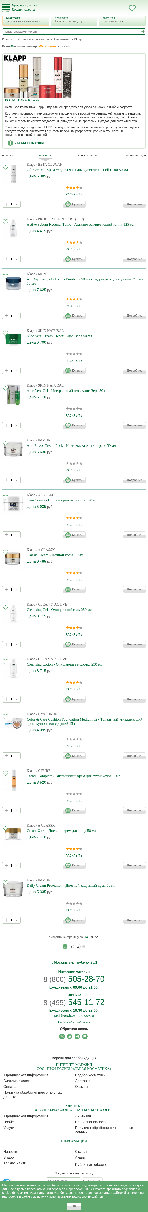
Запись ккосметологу (114, 8)
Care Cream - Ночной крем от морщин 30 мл (62, 500)
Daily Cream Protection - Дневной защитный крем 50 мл (71, 885)
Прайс (8, 1122)
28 (91, 937)
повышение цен (88, 155)
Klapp (31, 164)
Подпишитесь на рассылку (74, 1173)
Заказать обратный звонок (74, 1022)
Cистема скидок (16, 1081)
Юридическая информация (25, 1075)
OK (74, 1206)
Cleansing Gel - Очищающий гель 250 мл (59, 610)
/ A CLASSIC (46, 550)
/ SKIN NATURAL (50, 330)
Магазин (26, 19)
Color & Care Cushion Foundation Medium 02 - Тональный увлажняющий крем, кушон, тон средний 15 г (84, 721)
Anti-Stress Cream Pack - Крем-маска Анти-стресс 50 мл (71, 445)
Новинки (7, 155)
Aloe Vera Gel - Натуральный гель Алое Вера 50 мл (67, 391)
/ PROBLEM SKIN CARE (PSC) (60, 219)
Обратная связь (74, 1029)
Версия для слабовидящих (74, 1058)
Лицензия (83, 1116)
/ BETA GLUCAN (49, 164)
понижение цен (135, 155)
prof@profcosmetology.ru (74, 1015)
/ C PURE (43, 771)
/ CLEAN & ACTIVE (51, 604)
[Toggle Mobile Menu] (6, 8)
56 (97, 937)
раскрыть (74, 194)
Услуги (8, 1128)
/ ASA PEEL (45, 495)
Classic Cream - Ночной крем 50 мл (55, 555)
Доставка (83, 1081)
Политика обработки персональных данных (32, 1095)
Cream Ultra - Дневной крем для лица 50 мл (61, 831)
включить (64, 46)
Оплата (9, 1087)
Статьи (81, 1152)
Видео (8, 1157)
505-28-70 (74, 979)
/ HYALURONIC (48, 714)
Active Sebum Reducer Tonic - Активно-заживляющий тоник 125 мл (80, 224)
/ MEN (41, 274)
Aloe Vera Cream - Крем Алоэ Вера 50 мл (59, 336)
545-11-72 (74, 1002)
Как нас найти (14, 1163)
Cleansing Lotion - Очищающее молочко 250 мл (64, 664)
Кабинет (123, 8)
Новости (10, 1152)
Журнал (123, 19)
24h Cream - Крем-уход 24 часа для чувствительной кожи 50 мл (77, 170)
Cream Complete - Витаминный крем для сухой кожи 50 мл (73, 776)
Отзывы (81, 1087)
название (45, 155)
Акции (80, 1157)
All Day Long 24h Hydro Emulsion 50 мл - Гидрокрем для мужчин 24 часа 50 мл (85, 281)
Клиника (74, 19)
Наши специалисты (91, 1122)
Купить (77, 204)
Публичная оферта (91, 1164)
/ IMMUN (43, 440)
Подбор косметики (90, 1075)
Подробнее (134, 204)
